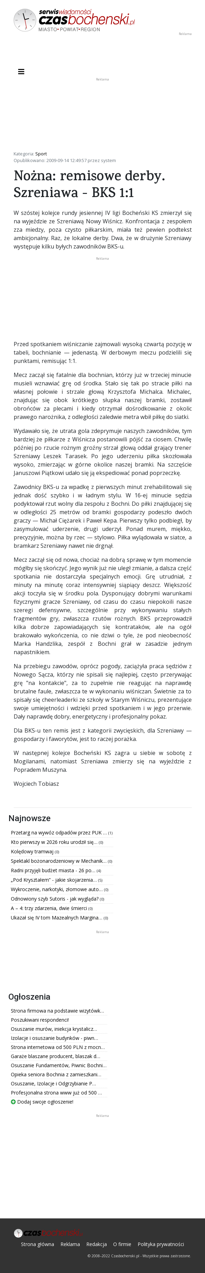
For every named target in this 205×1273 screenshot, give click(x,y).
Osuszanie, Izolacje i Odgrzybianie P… (53, 1083)
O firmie (122, 1244)
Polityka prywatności (161, 1244)
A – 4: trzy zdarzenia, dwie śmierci (49, 908)
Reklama (70, 1244)
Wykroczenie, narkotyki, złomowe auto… (57, 889)
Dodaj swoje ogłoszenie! (42, 1101)
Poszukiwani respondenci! (40, 1019)
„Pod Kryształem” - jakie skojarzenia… (54, 879)
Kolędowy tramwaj (33, 851)
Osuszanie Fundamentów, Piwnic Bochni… (59, 1065)
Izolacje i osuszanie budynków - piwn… (54, 1038)
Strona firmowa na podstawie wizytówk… (57, 1010)
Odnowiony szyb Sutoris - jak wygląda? (55, 898)
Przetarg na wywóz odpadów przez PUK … (59, 832)
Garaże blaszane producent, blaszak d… (55, 1056)
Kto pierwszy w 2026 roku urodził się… (55, 842)
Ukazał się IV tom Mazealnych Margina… (57, 917)
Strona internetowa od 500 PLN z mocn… (58, 1047)
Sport (41, 154)
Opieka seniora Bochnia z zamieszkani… (56, 1074)
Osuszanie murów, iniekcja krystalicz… (54, 1029)
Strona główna (37, 1244)
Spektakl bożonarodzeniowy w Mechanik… (59, 861)
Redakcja (96, 1244)
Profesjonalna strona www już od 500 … (56, 1092)
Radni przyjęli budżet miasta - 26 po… (54, 870)
